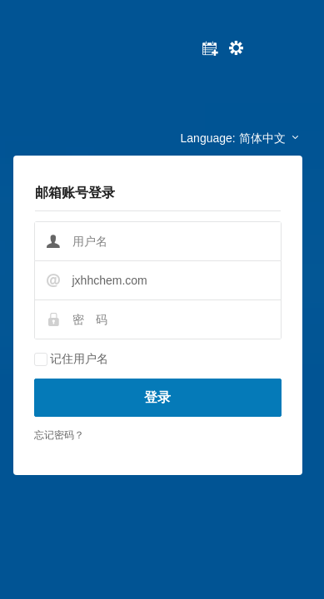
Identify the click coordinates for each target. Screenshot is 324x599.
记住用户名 (79, 358)
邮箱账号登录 (75, 193)
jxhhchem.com (109, 280)
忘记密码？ (59, 435)
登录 (157, 397)
